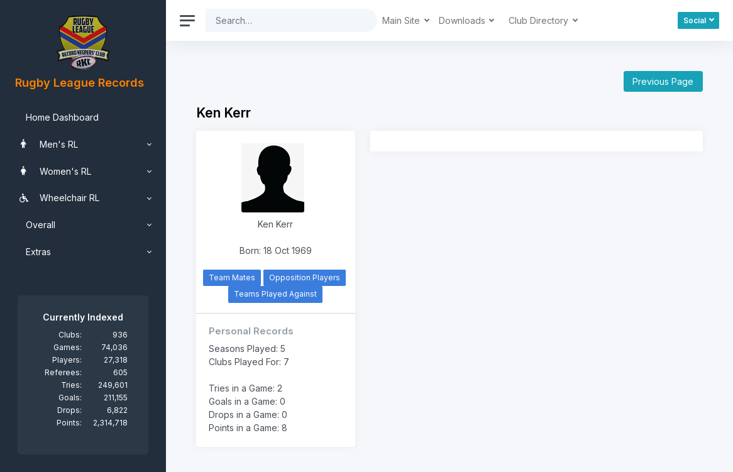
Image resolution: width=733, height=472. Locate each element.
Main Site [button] (402, 20)
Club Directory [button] (540, 20)
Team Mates (232, 277)
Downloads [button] (463, 20)
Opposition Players (304, 277)
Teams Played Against (275, 294)
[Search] (282, 20)
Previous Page (662, 81)
